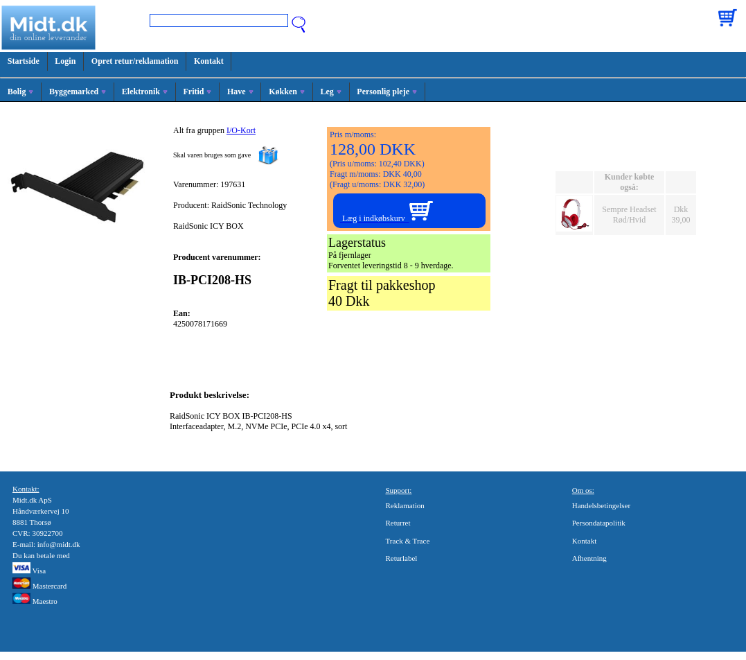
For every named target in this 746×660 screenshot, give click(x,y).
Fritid (197, 91)
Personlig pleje (387, 91)
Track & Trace (408, 541)
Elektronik (145, 91)
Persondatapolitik (598, 523)
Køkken (287, 91)
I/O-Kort (241, 130)
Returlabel (402, 558)
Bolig (21, 91)
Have (240, 91)
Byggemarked (77, 91)
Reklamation (405, 505)
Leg (330, 91)
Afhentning (589, 558)
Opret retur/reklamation (135, 61)
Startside (23, 61)
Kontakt (209, 61)
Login (65, 61)
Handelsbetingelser (601, 505)
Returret (398, 523)
